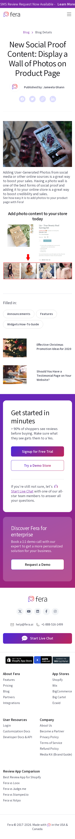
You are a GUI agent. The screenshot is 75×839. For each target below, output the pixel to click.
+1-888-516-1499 (52, 624)
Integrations (11, 703)
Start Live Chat (22, 491)
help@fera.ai (24, 624)
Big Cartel (59, 697)
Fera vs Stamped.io (16, 794)
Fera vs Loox (11, 783)
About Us (46, 725)
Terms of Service (51, 743)
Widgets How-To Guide (23, 324)
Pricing (8, 685)
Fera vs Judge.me (14, 789)
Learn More (66, 4)
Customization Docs (16, 731)
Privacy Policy (49, 737)
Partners (9, 697)
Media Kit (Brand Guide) (56, 754)
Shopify (57, 680)
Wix (54, 685)
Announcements (18, 314)
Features (46, 314)
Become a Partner (52, 731)
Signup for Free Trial (37, 451)
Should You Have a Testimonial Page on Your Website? (54, 375)
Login (7, 725)
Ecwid (56, 703)
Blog (6, 691)
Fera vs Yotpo (12, 800)
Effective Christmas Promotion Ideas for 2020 (54, 347)
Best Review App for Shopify (22, 777)
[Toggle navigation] (67, 14)
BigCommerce (62, 691)
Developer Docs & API (17, 737)
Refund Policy (49, 749)
